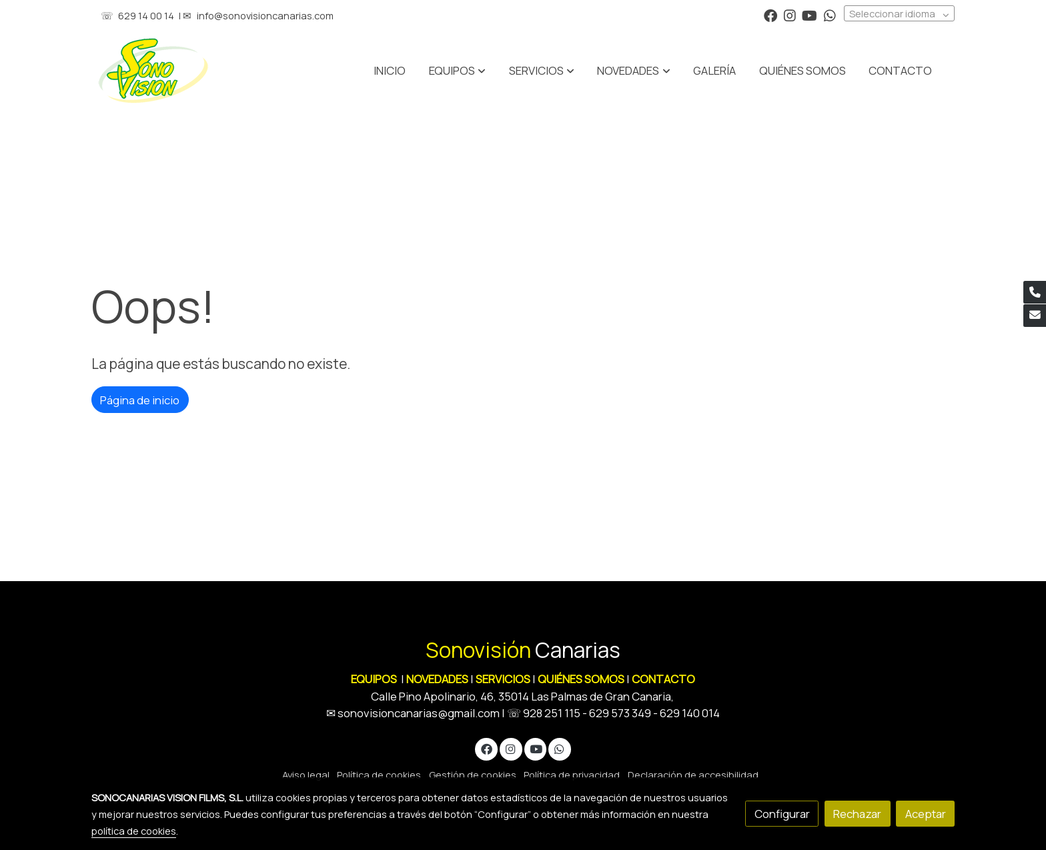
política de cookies (133, 830)
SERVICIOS (503, 679)
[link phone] (1034, 292)
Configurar (782, 813)
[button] (542, 70)
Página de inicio (139, 400)
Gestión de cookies (472, 774)
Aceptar (925, 813)
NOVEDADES (438, 679)
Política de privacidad (572, 774)
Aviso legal (306, 774)
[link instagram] (790, 14)
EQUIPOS (374, 679)
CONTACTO (663, 679)
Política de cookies (379, 774)
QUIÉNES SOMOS (581, 679)
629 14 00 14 (146, 15)
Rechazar (857, 813)
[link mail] (1034, 315)
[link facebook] (770, 14)
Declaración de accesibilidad (693, 774)
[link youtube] (809, 14)
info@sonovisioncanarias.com (265, 15)
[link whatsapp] (830, 14)
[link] (153, 70)
